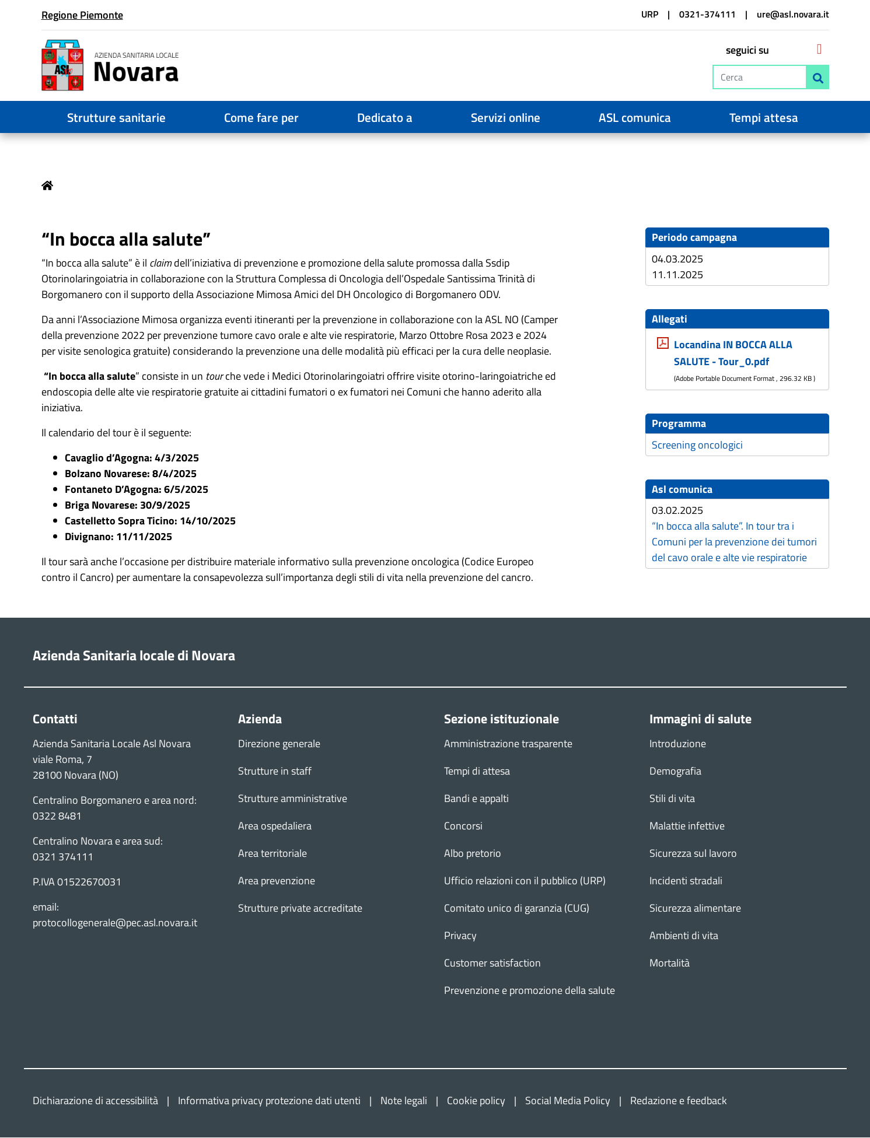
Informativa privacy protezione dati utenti (269, 1101)
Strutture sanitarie (116, 117)
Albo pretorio (472, 854)
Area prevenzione (276, 881)
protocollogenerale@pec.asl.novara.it (115, 923)
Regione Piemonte (82, 15)
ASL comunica (635, 117)
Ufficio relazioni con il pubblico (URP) (525, 881)
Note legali (403, 1101)
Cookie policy (476, 1101)
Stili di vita (672, 799)
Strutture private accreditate (300, 908)
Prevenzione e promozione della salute (529, 991)
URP (649, 14)
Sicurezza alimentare (695, 908)
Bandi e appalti (476, 799)
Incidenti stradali (685, 881)
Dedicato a (385, 117)
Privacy (460, 936)
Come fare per (261, 117)
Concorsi (463, 826)
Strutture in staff (275, 771)
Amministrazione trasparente (508, 744)
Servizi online (505, 117)
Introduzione (677, 744)
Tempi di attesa (477, 771)
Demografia (675, 771)
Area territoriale (272, 854)
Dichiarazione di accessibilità (95, 1101)
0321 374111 (63, 857)
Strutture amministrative (292, 799)
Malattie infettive (687, 826)
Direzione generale (279, 744)
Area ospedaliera (275, 826)
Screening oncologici (697, 445)
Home (47, 185)
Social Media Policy (567, 1101)
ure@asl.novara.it (793, 14)
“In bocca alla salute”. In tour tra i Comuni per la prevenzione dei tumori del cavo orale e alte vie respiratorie (734, 542)
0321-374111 (707, 14)
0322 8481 (57, 816)
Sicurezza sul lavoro (693, 854)
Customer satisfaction (492, 963)
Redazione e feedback (678, 1101)
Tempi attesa (763, 117)
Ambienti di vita (683, 936)
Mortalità (669, 963)
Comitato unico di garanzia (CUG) (516, 908)
